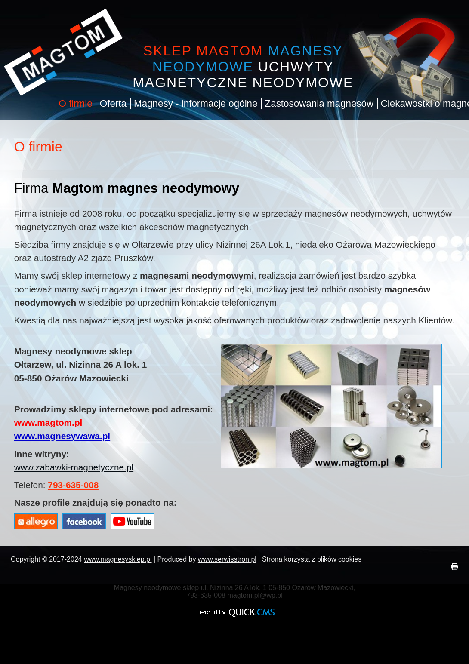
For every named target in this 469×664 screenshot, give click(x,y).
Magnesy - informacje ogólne (196, 103)
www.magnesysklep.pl (117, 559)
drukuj (454, 566)
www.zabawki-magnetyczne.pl (73, 467)
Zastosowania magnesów (319, 103)
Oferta (113, 103)
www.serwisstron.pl (227, 559)
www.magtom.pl (48, 422)
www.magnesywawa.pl (62, 436)
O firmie (76, 103)
